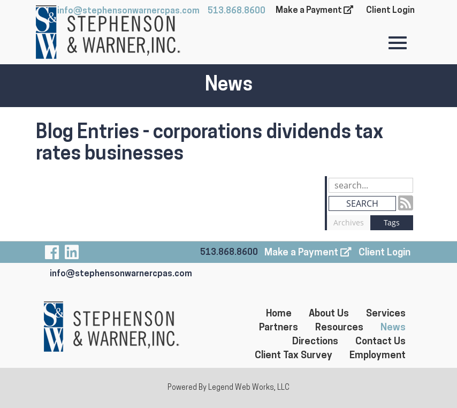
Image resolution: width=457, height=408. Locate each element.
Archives (348, 222)
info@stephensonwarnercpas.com (121, 274)
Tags (392, 222)
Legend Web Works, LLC (249, 388)
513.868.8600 (236, 11)
